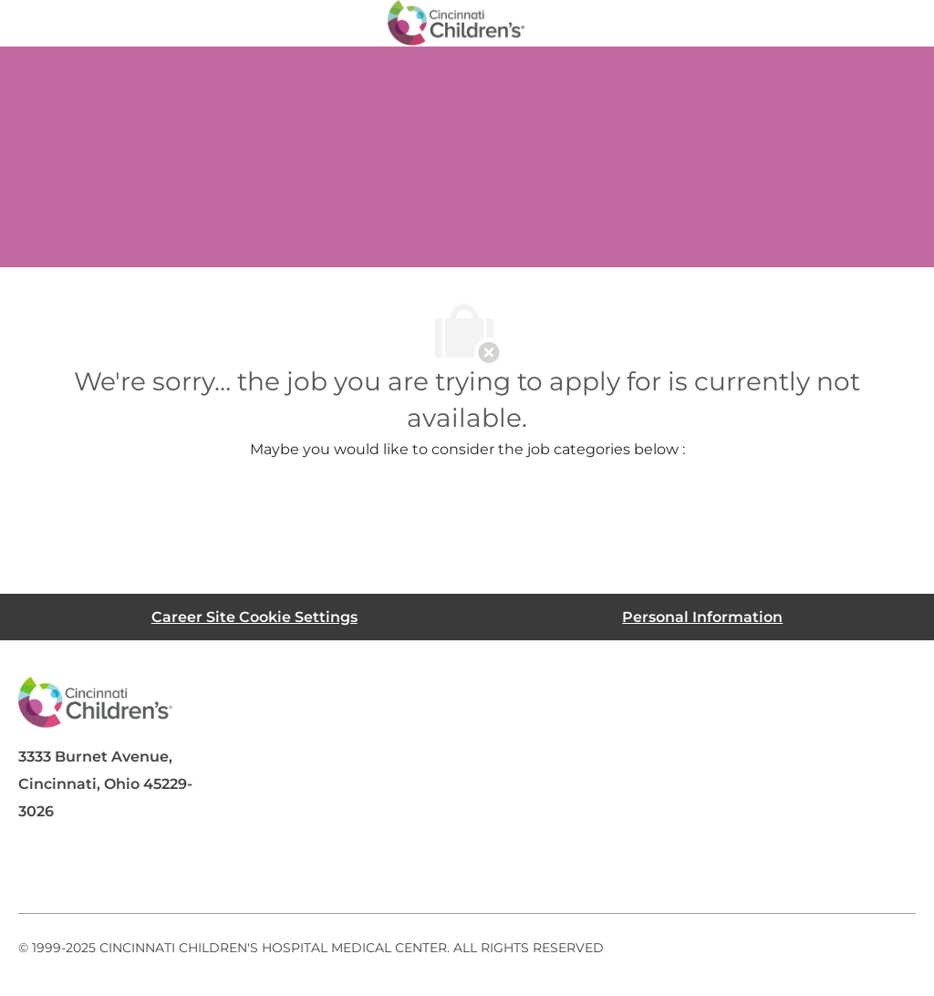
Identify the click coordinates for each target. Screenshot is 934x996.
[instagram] (259, 869)
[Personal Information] (702, 617)
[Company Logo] (456, 22)
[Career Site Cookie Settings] (254, 617)
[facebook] (40, 869)
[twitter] (186, 869)
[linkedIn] (113, 869)
